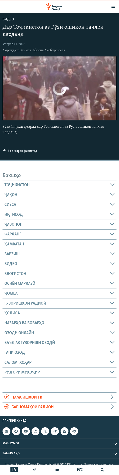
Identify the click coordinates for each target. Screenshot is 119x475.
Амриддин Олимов (17, 50)
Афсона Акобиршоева (49, 50)
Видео (8, 19)
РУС (80, 469)
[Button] (20, 152)
